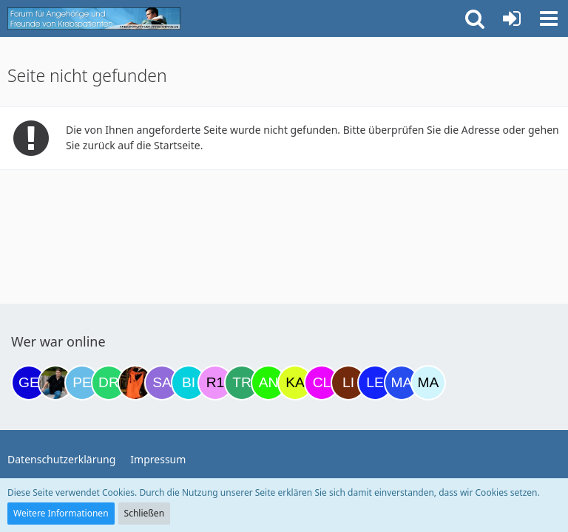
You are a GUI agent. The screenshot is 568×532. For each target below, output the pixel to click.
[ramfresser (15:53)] (55, 382)
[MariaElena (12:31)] (428, 382)
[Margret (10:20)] (401, 382)
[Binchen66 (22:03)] (188, 382)
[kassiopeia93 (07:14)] (295, 382)
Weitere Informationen (61, 513)
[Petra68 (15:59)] (82, 382)
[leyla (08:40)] (375, 382)
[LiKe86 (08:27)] (348, 382)
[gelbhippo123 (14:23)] (29, 382)
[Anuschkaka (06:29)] (268, 382)
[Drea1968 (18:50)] (108, 382)
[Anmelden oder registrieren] (512, 18)
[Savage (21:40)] (162, 382)
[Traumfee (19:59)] (135, 382)
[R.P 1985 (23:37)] (215, 382)
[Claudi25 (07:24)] (321, 382)
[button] (549, 18)
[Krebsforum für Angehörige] (93, 18)
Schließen (144, 513)
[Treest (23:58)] (242, 382)
